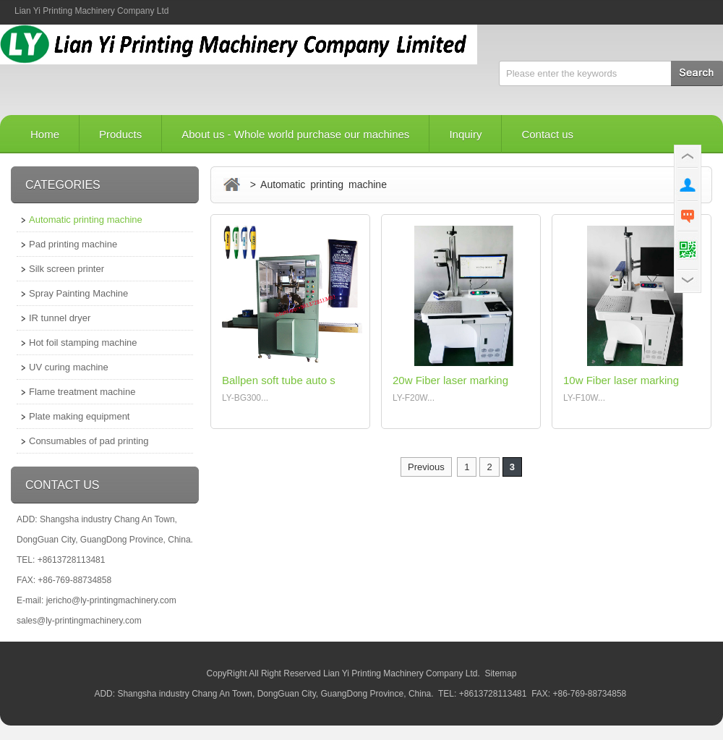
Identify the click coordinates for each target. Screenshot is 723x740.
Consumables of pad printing (89, 440)
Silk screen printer (66, 268)
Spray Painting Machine (78, 293)
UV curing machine (68, 367)
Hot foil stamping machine (83, 342)
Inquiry (465, 134)
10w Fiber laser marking (621, 380)
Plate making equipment (79, 416)
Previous (426, 467)
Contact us (547, 134)
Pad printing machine (73, 244)
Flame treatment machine (82, 391)
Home (44, 134)
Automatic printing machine (85, 219)
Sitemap (500, 673)
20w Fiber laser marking (450, 380)
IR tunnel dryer (59, 317)
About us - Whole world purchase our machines (295, 134)
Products (120, 134)
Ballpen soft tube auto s (278, 380)
